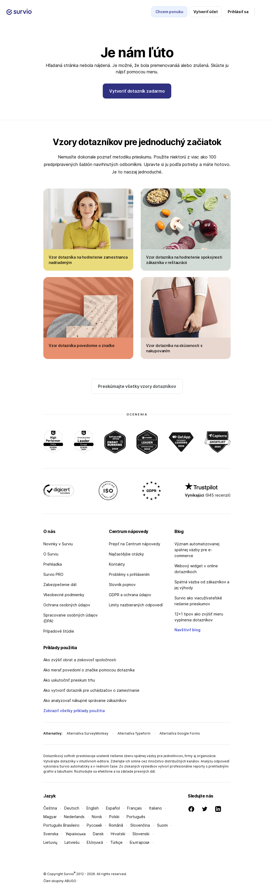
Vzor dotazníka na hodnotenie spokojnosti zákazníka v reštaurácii (184, 260)
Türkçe (116, 842)
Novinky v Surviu (58, 544)
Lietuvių (50, 842)
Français (134, 808)
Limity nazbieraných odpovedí (136, 605)
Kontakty (117, 564)
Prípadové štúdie (58, 631)
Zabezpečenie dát (60, 584)
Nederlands (74, 816)
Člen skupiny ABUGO (59, 881)
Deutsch (71, 808)
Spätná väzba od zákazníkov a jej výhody (201, 585)
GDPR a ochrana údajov (130, 594)
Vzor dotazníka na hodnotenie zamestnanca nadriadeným (88, 260)
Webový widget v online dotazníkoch (196, 569)
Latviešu (71, 842)
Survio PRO (53, 574)
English (92, 808)
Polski (114, 816)
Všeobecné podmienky (63, 594)
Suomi (162, 825)
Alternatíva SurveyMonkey (87, 733)
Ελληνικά (95, 842)
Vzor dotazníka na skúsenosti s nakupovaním (174, 348)
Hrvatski (118, 833)
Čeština (50, 808)
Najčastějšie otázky (126, 554)
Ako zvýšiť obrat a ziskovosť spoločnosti (79, 659)
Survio (69, 874)
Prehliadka (52, 564)
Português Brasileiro (61, 825)
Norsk (97, 816)
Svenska (50, 833)
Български (139, 842)
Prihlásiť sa (238, 11)
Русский (94, 825)
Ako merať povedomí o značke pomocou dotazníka (89, 670)
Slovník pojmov (122, 584)
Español (113, 808)
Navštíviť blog (187, 629)
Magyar (50, 816)
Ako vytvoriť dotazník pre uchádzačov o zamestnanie (91, 690)
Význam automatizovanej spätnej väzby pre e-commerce (196, 550)
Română (116, 825)
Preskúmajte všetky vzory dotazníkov (137, 386)
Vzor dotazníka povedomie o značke (82, 345)
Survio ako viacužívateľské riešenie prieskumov (198, 601)
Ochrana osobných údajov (66, 605)
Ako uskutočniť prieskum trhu (69, 680)
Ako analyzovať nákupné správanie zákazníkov (85, 700)
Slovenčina (140, 825)
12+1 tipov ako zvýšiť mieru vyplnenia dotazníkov (198, 617)
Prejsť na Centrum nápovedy (134, 544)
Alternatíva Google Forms (179, 733)
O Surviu (50, 554)
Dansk (98, 833)
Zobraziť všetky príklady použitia (74, 710)
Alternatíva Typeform (133, 733)
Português (136, 816)
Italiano (155, 808)
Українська (76, 833)
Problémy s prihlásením (129, 574)
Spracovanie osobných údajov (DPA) (70, 618)
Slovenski (140, 833)
